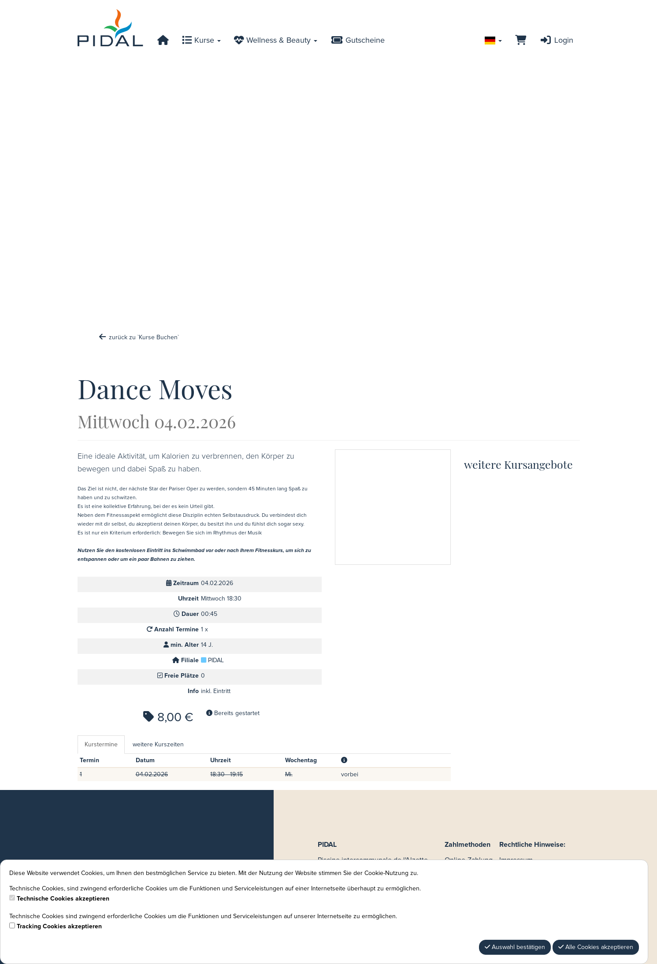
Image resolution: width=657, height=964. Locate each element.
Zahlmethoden (467, 844)
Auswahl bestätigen (515, 947)
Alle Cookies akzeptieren (595, 947)
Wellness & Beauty (275, 40)
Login (556, 40)
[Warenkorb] (521, 40)
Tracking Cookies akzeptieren (59, 926)
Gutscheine (357, 40)
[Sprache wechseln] (493, 40)
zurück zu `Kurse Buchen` (138, 337)
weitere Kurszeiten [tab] (158, 745)
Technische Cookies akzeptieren (63, 899)
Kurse (201, 40)
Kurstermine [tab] (101, 745)
